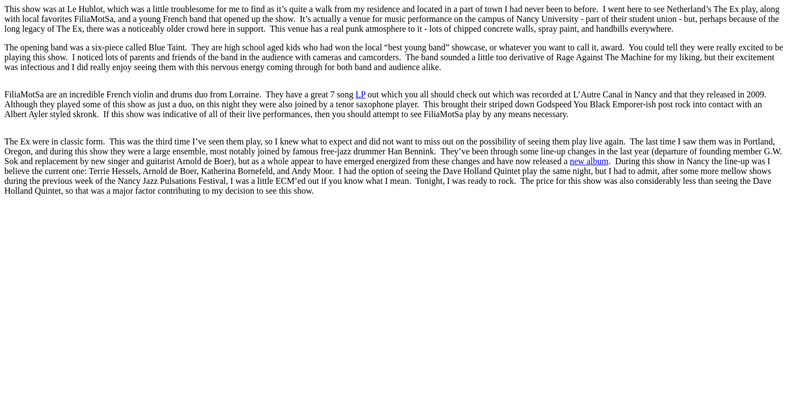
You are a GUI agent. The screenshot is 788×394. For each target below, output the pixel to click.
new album (589, 161)
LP (361, 94)
